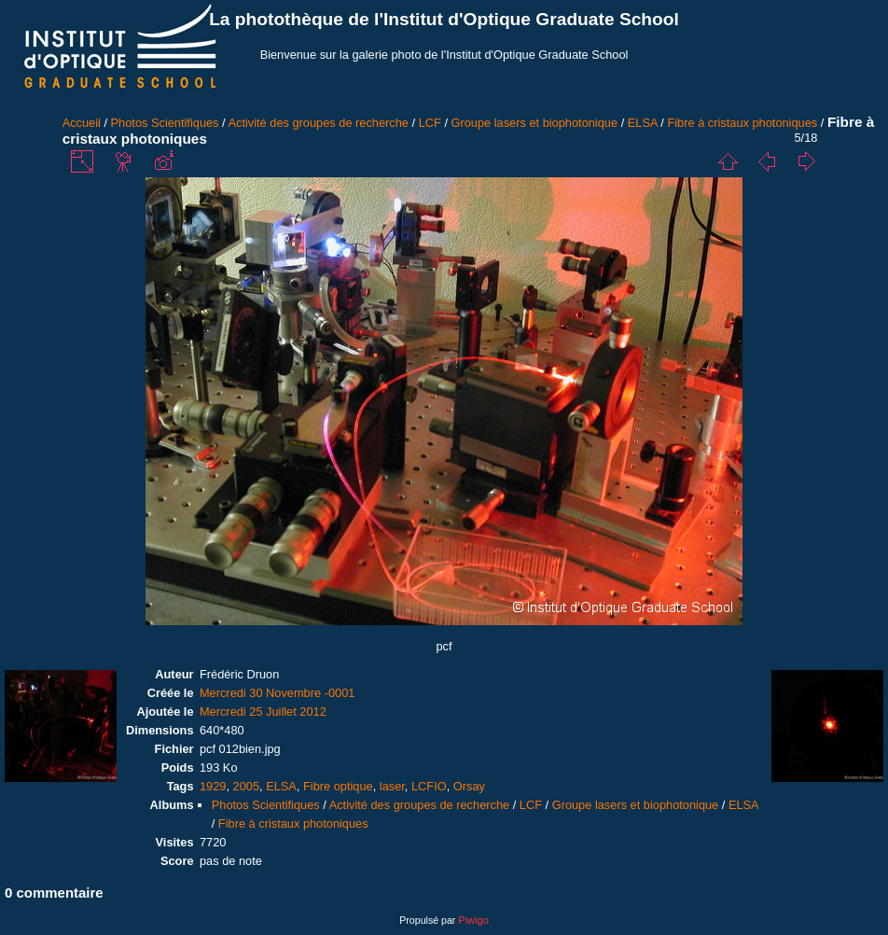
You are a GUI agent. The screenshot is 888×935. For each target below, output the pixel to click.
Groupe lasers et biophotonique (534, 123)
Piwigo (473, 920)
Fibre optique (338, 786)
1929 (213, 786)
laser (392, 786)
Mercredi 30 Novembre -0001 (277, 693)
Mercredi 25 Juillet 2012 (263, 712)
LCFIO (429, 786)
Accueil (81, 123)
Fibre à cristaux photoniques (742, 123)
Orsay (469, 786)
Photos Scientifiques (165, 123)
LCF (430, 123)
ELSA (643, 123)
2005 (246, 786)
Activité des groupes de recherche (318, 123)
